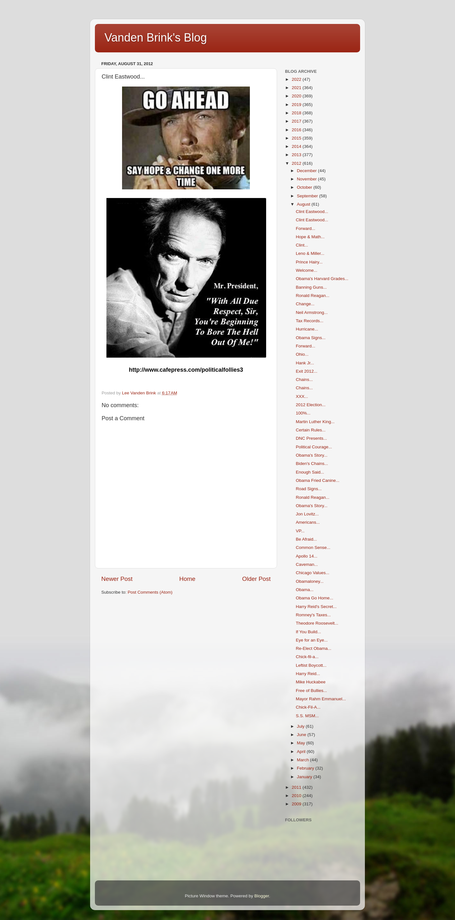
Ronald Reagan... (312, 295)
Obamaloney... (310, 581)
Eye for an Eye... (312, 640)
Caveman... (307, 564)
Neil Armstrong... (312, 312)
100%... (303, 413)
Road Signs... (309, 488)
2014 (297, 146)
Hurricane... (307, 329)
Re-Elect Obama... (313, 648)
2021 (297, 87)
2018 (297, 112)
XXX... (302, 396)
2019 (297, 104)
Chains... (304, 379)
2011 (297, 787)
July (301, 726)
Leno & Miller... (310, 253)
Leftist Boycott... (311, 665)
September (308, 196)
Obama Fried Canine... (318, 480)
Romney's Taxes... (313, 614)
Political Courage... (314, 447)
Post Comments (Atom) (150, 592)
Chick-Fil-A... (308, 707)
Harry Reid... (308, 673)
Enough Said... (310, 472)
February (306, 768)
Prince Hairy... (309, 262)
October (305, 187)
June (302, 734)
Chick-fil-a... (307, 656)
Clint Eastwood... (312, 211)
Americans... (308, 522)
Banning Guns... (311, 287)
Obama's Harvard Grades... (322, 278)
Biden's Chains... (312, 463)
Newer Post (117, 578)
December (307, 170)
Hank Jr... (305, 363)
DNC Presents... (311, 438)
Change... (305, 303)
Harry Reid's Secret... (316, 606)
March (303, 759)
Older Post (256, 578)
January (305, 776)
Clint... (302, 245)
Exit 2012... (307, 371)
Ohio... (302, 354)
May (301, 743)
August (304, 204)
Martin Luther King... (315, 421)
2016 (297, 129)
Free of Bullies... (311, 690)
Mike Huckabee (311, 682)
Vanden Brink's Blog (155, 37)
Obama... (305, 589)
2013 (297, 154)
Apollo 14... (307, 556)
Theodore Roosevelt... (317, 623)
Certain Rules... (311, 430)
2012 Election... (311, 404)
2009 (297, 804)
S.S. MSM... (307, 715)
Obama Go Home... (314, 598)
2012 (297, 163)
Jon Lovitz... (307, 514)
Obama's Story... (312, 455)
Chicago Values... (312, 572)
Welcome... (306, 270)
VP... (300, 530)
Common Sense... (313, 547)
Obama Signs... (311, 337)
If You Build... (308, 631)
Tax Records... (309, 320)
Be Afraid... (306, 539)
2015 (297, 138)
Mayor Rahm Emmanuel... (321, 698)
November (307, 179)
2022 (297, 79)
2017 (297, 121)
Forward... (305, 228)
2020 (297, 96)
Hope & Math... (310, 236)
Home (187, 578)
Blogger (261, 895)
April (302, 751)
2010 (297, 795)
